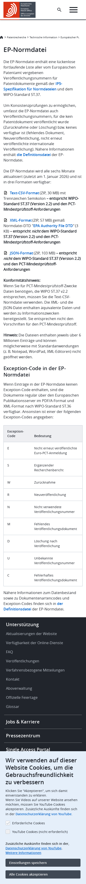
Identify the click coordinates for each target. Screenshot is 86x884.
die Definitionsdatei (34, 154)
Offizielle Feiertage (22, 697)
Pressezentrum (23, 736)
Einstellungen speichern (28, 863)
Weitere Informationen (23, 853)
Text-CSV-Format (24, 192)
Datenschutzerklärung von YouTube (44, 814)
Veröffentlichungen (22, 661)
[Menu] (73, 9)
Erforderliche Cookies (28, 823)
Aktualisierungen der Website (31, 633)
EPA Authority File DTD (53, 225)
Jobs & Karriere (23, 722)
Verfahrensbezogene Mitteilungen (35, 670)
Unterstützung (22, 624)
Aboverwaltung (19, 688)
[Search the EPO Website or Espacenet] (59, 10)
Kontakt (12, 679)
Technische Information (43, 37)
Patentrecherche (16, 37)
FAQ (9, 651)
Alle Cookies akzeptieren (28, 874)
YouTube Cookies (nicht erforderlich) (40, 832)
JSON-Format (21, 253)
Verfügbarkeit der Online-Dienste (34, 642)
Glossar (12, 706)
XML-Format (21, 220)
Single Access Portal (28, 749)
